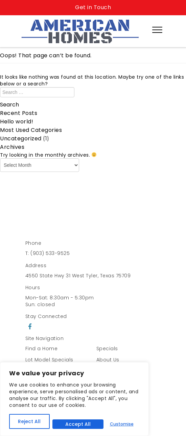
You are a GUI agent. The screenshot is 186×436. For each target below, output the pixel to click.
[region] (74, 399)
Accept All (78, 424)
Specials (107, 348)
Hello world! (16, 121)
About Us (107, 359)
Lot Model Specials (49, 359)
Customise (122, 424)
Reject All (29, 421)
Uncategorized (21, 138)
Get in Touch (93, 7)
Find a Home (41, 348)
